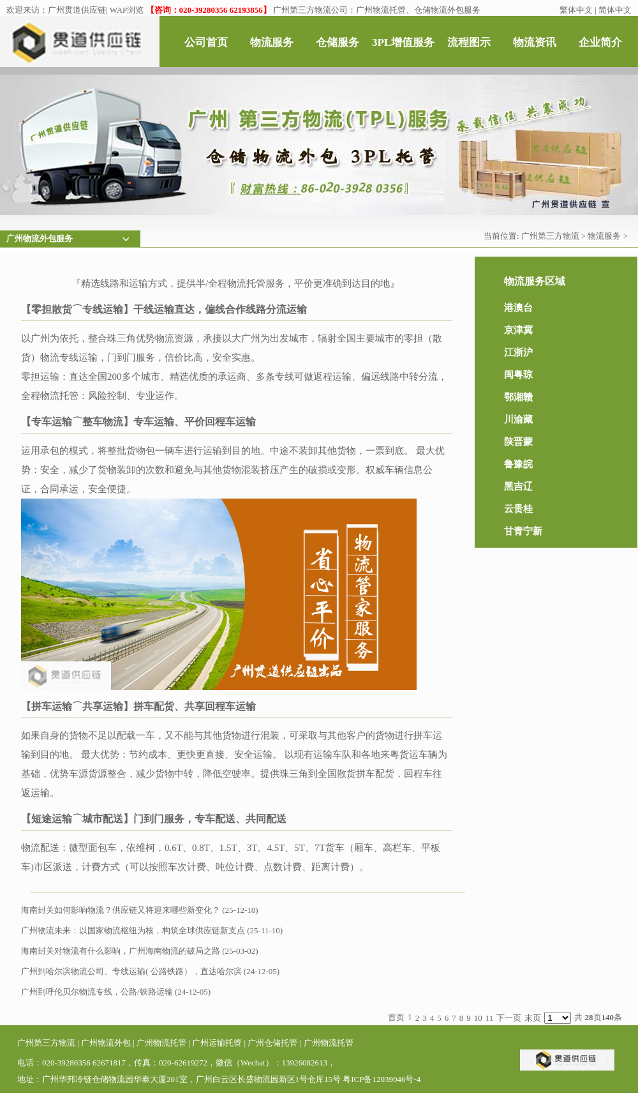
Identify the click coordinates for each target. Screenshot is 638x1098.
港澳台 (518, 308)
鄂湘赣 (518, 397)
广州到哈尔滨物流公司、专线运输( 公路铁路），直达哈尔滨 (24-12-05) (150, 971)
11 (490, 1018)
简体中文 (615, 10)
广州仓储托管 (272, 1043)
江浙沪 (518, 352)
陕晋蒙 (518, 442)
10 (478, 1018)
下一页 (508, 1018)
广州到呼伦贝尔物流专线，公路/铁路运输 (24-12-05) (116, 991)
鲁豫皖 (518, 464)
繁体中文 (576, 10)
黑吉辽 (518, 486)
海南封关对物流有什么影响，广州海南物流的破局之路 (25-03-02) (139, 951)
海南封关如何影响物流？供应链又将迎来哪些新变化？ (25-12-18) (139, 910)
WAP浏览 (127, 10)
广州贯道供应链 (77, 10)
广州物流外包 (106, 1043)
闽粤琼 (518, 375)
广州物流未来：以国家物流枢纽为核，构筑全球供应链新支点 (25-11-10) (152, 930)
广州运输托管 (217, 1043)
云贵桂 (518, 509)
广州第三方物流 (550, 236)
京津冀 (518, 330)
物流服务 (604, 236)
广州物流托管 (161, 1043)
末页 (532, 1018)
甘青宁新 (523, 531)
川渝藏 (518, 419)
